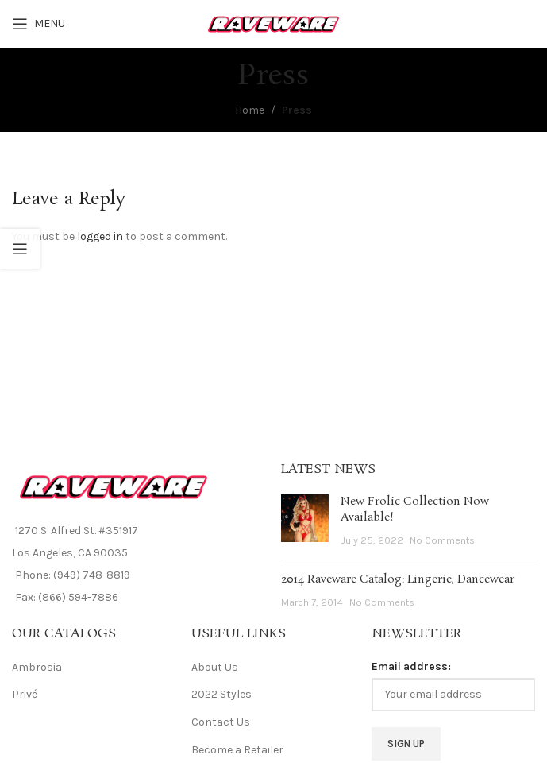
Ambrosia (37, 667)
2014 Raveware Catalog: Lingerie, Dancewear (397, 579)
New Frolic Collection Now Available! (415, 509)
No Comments (442, 540)
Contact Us (220, 722)
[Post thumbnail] (305, 521)
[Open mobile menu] (38, 24)
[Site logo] (273, 22)
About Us (214, 667)
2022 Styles (221, 694)
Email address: (411, 666)
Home (249, 110)
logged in (100, 236)
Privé (24, 694)
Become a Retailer (237, 750)
